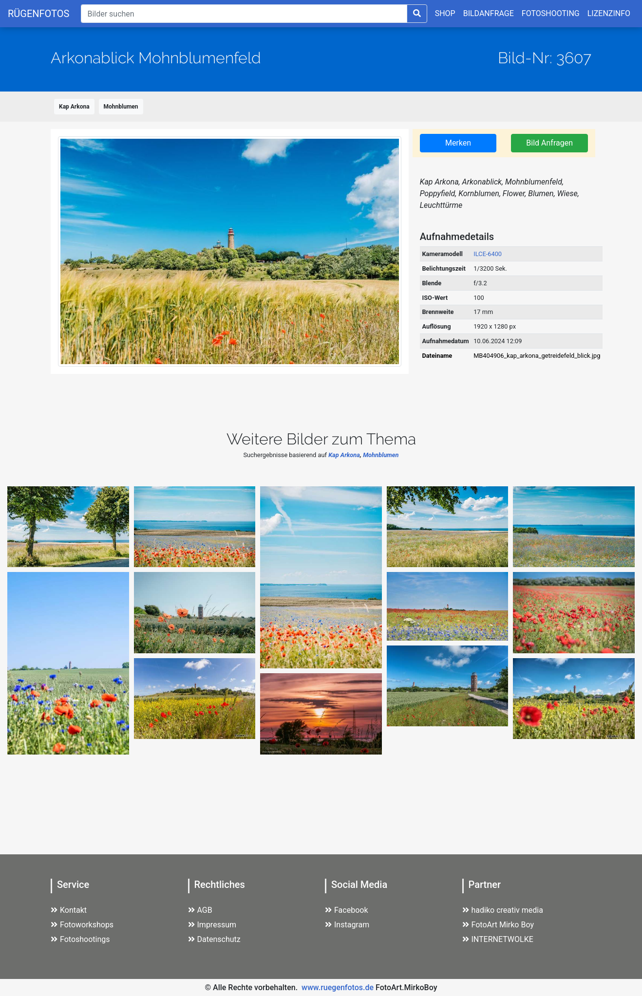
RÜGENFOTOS (38, 13)
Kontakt (69, 910)
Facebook (346, 910)
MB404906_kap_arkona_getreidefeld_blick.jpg (536, 355)
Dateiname (437, 355)
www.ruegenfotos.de (338, 987)
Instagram (347, 924)
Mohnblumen (121, 106)
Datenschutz (214, 939)
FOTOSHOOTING (551, 13)
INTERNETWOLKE (497, 939)
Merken (458, 143)
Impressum (212, 924)
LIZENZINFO (608, 13)
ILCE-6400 (487, 254)
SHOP (445, 13)
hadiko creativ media (502, 910)
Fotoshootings (80, 939)
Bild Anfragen (549, 143)
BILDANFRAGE (488, 13)
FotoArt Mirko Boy (498, 924)
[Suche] (244, 13)
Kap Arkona (74, 106)
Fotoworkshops (82, 924)
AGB (200, 910)
